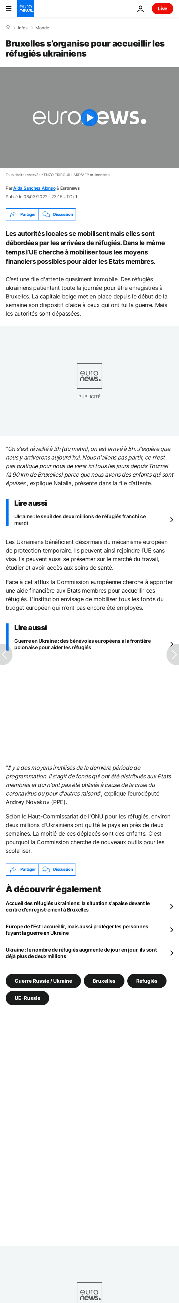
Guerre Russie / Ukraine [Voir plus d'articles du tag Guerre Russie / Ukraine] (43, 980)
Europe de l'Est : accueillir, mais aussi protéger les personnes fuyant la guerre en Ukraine (77, 929)
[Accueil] (8, 27)
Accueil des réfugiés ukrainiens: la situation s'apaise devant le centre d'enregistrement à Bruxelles (78, 906)
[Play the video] (89, 117)
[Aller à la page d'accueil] (25, 8)
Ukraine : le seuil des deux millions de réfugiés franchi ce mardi (79, 519)
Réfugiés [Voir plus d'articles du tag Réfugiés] (147, 980)
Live (163, 8)
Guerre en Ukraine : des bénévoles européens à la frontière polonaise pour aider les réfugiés (82, 644)
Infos (22, 28)
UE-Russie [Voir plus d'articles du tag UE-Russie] (27, 998)
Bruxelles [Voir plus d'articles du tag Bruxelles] (104, 980)
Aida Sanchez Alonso (34, 188)
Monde (42, 28)
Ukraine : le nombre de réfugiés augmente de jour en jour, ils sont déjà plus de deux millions (81, 953)
